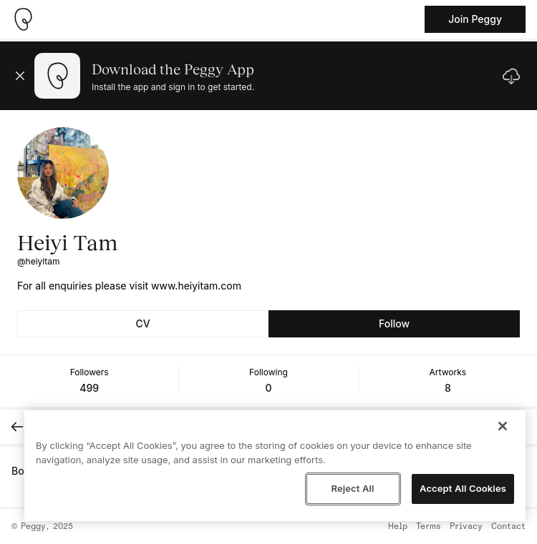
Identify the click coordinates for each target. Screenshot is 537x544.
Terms (428, 527)
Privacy (466, 527)
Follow (394, 323)
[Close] (502, 426)
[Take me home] (22, 19)
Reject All (352, 488)
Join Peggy (475, 19)
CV (142, 323)
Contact (508, 527)
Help (397, 527)
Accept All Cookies (463, 488)
